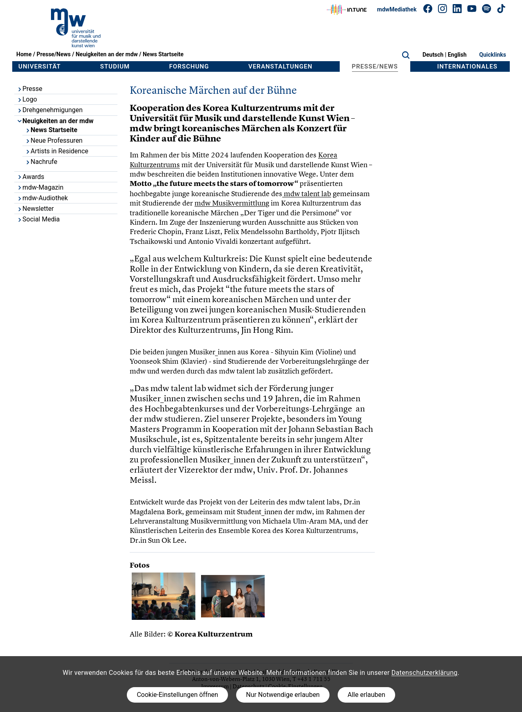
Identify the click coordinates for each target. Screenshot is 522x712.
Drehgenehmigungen (50, 110)
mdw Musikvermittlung (232, 203)
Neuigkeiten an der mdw (106, 54)
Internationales (467, 66)
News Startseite (163, 54)
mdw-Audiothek (42, 198)
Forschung (189, 66)
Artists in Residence (56, 151)
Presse (29, 89)
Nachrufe (41, 162)
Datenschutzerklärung (425, 673)
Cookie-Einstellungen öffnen (177, 695)
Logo (27, 99)
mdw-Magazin (40, 187)
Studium (115, 66)
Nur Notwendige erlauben (283, 695)
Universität (39, 66)
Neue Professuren (53, 140)
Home (23, 54)
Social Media (38, 219)
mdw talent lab (306, 193)
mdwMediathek (397, 9)
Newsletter (35, 208)
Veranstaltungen (280, 66)
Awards (30, 177)
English (457, 54)
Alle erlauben (366, 695)
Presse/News (54, 54)
